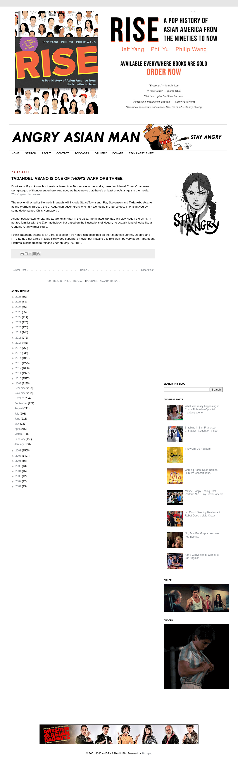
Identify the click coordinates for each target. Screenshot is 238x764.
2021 (19, 322)
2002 (19, 481)
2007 (19, 455)
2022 (19, 317)
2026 (19, 296)
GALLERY (101, 153)
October (19, 398)
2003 (19, 476)
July (17, 413)
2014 (19, 358)
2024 (19, 306)
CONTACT (62, 153)
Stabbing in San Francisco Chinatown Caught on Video (201, 429)
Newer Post (19, 270)
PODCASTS (81, 153)
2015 (19, 352)
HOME (15, 153)
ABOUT (46, 153)
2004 (19, 471)
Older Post (147, 270)
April (17, 428)
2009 (19, 383)
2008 (19, 450)
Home (83, 270)
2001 (19, 486)
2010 (19, 378)
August (18, 408)
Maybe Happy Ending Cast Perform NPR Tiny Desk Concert (204, 493)
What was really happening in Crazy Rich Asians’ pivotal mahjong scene (202, 409)
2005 (19, 466)
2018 (19, 337)
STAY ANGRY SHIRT (141, 153)
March (18, 433)
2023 (19, 312)
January (19, 444)
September (21, 403)
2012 (19, 368)
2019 (19, 332)
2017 (19, 342)
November (20, 393)
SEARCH (30, 153)
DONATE (117, 153)
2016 (19, 347)
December (20, 388)
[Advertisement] (196, 309)
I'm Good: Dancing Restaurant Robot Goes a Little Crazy (202, 514)
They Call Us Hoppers (197, 448)
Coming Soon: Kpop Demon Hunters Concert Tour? (201, 471)
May (17, 423)
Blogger (146, 753)
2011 (19, 373)
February (20, 439)
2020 (19, 327)
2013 (19, 363)
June (17, 418)
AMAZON (104, 281)
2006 (19, 460)
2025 (19, 301)
